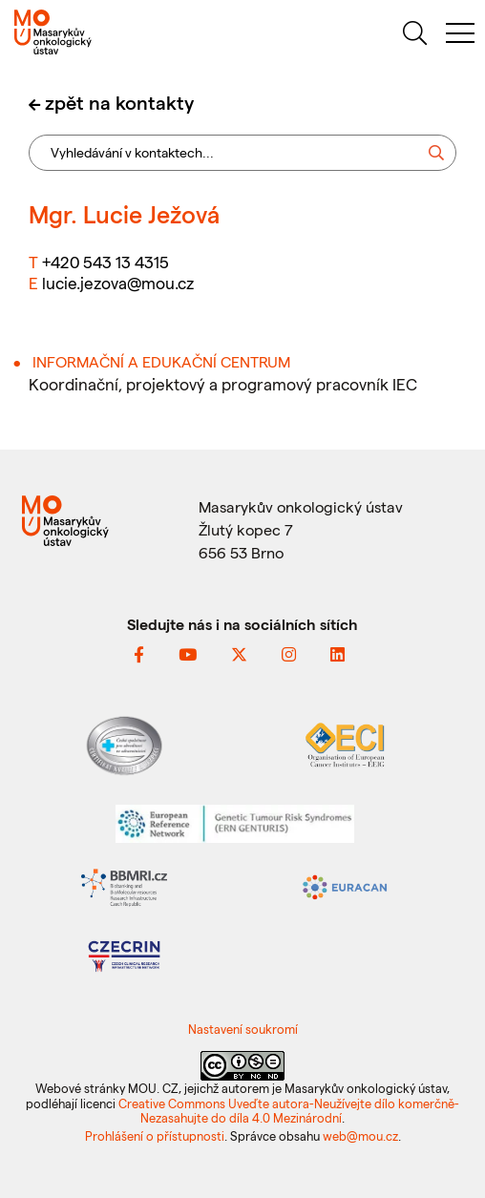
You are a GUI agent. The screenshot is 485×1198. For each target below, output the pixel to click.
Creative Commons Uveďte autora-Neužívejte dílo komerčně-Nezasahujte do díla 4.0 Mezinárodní (288, 1110)
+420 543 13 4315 (105, 261)
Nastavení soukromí (243, 1028)
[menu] (460, 36)
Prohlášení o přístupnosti (154, 1135)
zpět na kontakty (119, 102)
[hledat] (414, 36)
